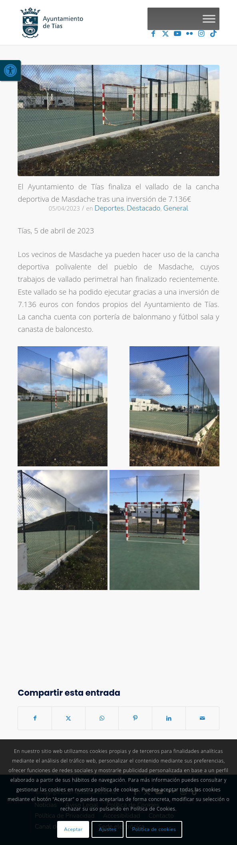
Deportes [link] (109, 208)
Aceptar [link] (73, 829)
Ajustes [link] (108, 829)
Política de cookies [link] (154, 829)
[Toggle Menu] (209, 18)
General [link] (176, 208)
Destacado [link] (143, 208)
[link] (10, 70)
